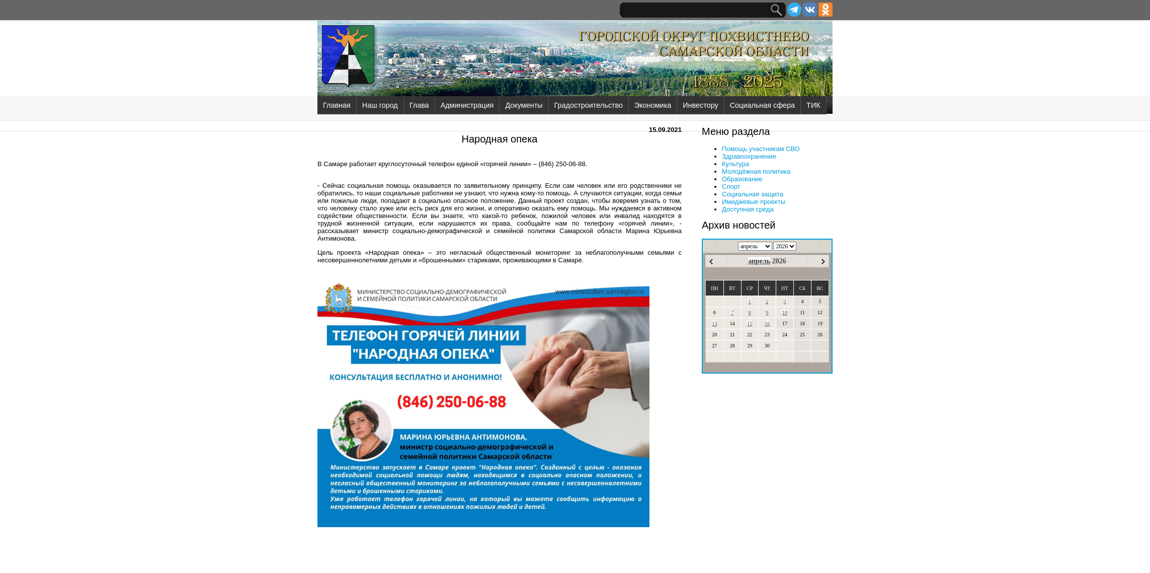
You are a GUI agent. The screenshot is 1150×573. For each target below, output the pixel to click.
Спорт (731, 186)
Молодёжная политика (756, 171)
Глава (419, 105)
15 (749, 323)
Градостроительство (588, 105)
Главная (337, 105)
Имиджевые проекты (753, 201)
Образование (742, 179)
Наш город (380, 105)
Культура (735, 164)
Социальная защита (752, 194)
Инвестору (700, 105)
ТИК (813, 105)
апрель (759, 261)
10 (784, 312)
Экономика (652, 105)
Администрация (467, 105)
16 (767, 323)
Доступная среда (748, 209)
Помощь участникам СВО (761, 149)
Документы (523, 105)
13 (714, 323)
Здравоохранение (749, 156)
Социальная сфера (762, 105)
